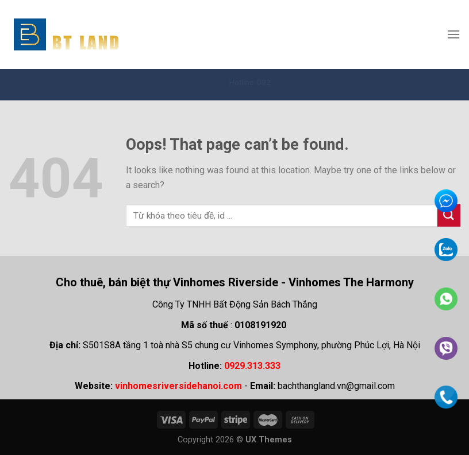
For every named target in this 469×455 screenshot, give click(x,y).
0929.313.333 (252, 365)
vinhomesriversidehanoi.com (178, 385)
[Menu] (453, 34)
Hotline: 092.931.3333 (271, 82)
